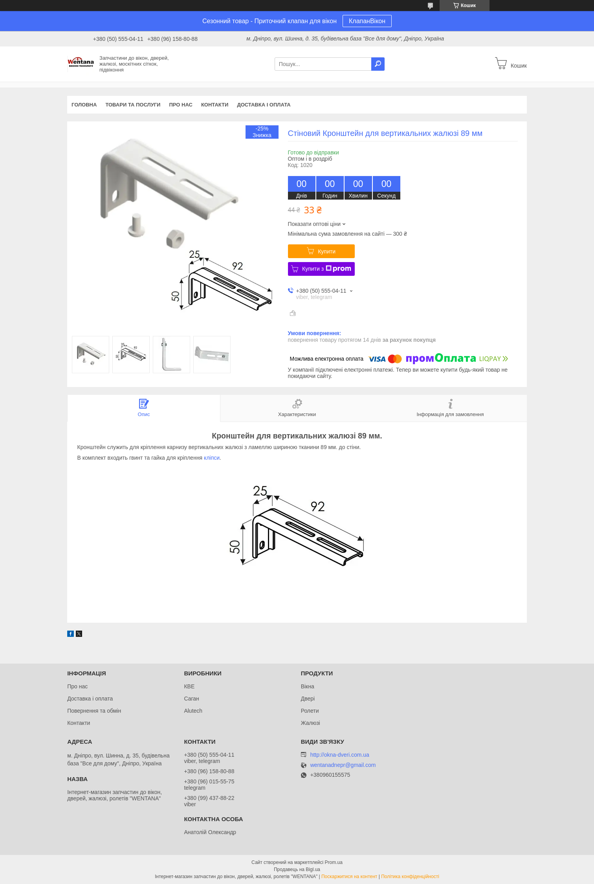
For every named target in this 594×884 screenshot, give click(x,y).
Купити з (326, 268)
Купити (327, 251)
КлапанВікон (367, 21)
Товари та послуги (132, 105)
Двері (308, 698)
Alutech (193, 711)
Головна (84, 105)
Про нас (180, 105)
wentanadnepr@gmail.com (343, 765)
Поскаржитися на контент (349, 876)
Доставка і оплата (263, 105)
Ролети (310, 711)
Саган (191, 698)
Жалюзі (310, 723)
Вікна (307, 686)
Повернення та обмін (94, 711)
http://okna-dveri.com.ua (339, 755)
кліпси (212, 458)
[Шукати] (378, 64)
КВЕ (189, 686)
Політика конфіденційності (410, 876)
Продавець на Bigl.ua (297, 869)
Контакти (215, 105)
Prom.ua (334, 862)
